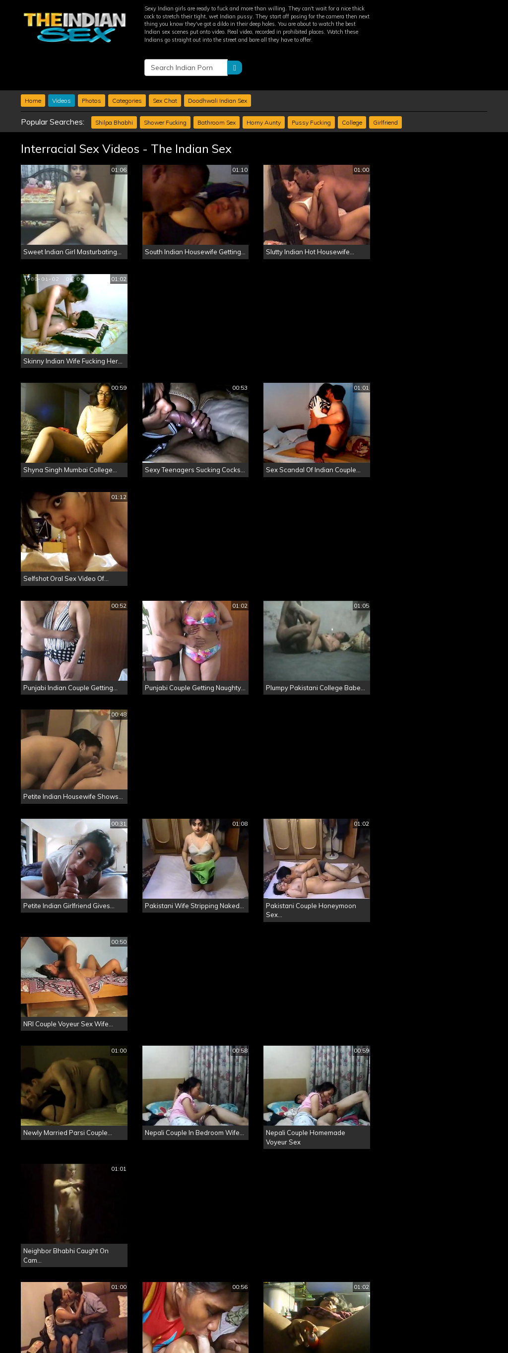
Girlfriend (385, 81)
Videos (61, 60)
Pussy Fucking (311, 81)
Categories (127, 60)
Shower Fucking (165, 81)
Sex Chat (165, 60)
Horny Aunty (264, 81)
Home (33, 60)
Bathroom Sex (216, 81)
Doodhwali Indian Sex (217, 60)
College (352, 81)
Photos (91, 60)
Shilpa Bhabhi (114, 81)
